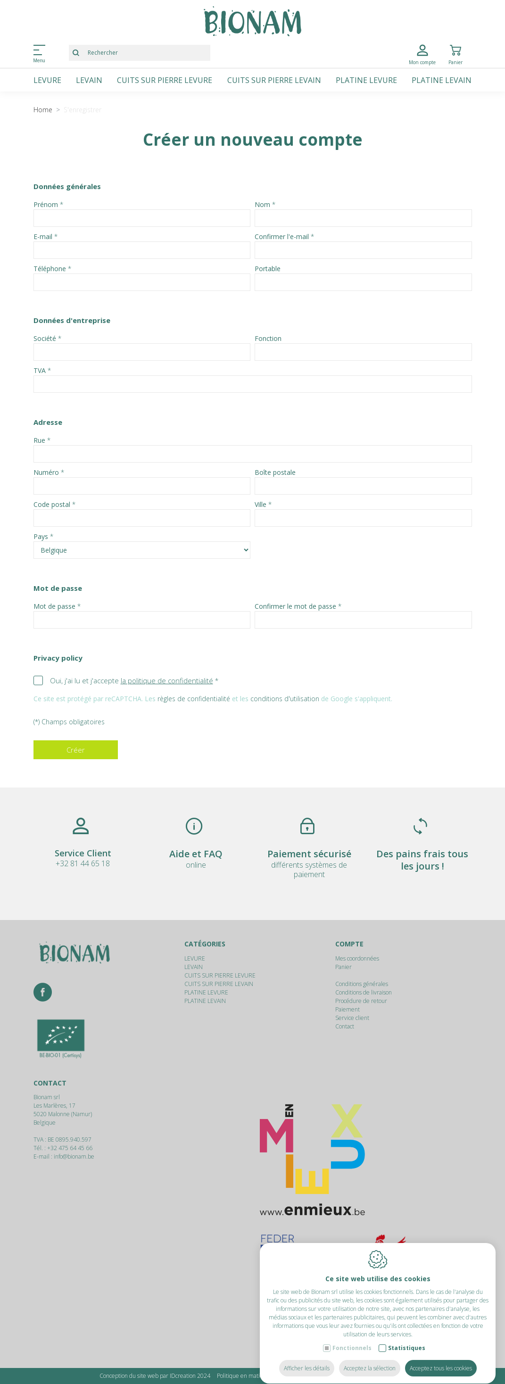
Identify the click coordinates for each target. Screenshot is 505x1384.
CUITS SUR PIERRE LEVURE (164, 80)
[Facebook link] (42, 992)
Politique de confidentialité (336, 1376)
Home (42, 109)
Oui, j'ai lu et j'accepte (131, 680)
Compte (349, 943)
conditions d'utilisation (284, 698)
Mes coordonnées (357, 958)
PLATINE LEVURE (366, 80)
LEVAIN (89, 80)
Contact (344, 1026)
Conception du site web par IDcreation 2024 (154, 1376)
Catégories (204, 943)
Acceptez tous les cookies (441, 1359)
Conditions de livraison (363, 992)
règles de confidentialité (193, 698)
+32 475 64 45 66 (69, 1148)
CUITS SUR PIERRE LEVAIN (274, 80)
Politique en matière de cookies (256, 1376)
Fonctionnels (352, 1339)
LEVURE (47, 80)
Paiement (347, 1009)
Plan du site (391, 1376)
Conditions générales (361, 984)
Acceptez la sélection (370, 1359)
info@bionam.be (74, 1156)
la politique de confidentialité (167, 680)
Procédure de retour (361, 1001)
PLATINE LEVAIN (442, 80)
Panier (343, 967)
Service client (352, 1018)
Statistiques (406, 1339)
